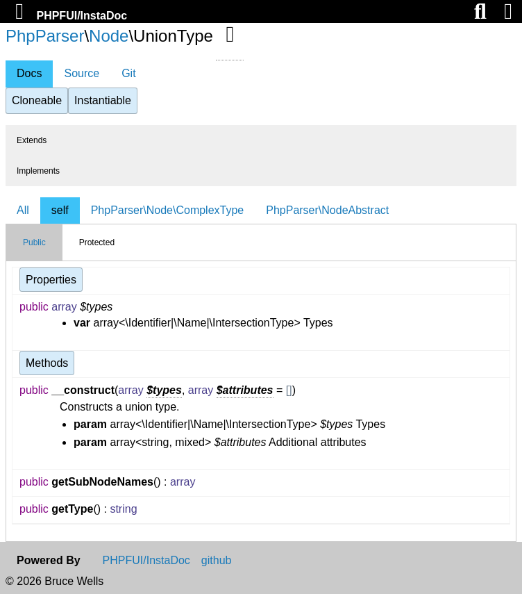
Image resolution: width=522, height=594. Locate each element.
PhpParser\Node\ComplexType (167, 210)
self (60, 210)
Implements (38, 171)
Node (108, 35)
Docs (29, 73)
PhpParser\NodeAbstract (327, 210)
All (23, 210)
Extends (32, 140)
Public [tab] (34, 242)
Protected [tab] (97, 242)
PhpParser (45, 35)
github (216, 560)
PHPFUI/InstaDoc (81, 16)
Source (81, 73)
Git (128, 73)
